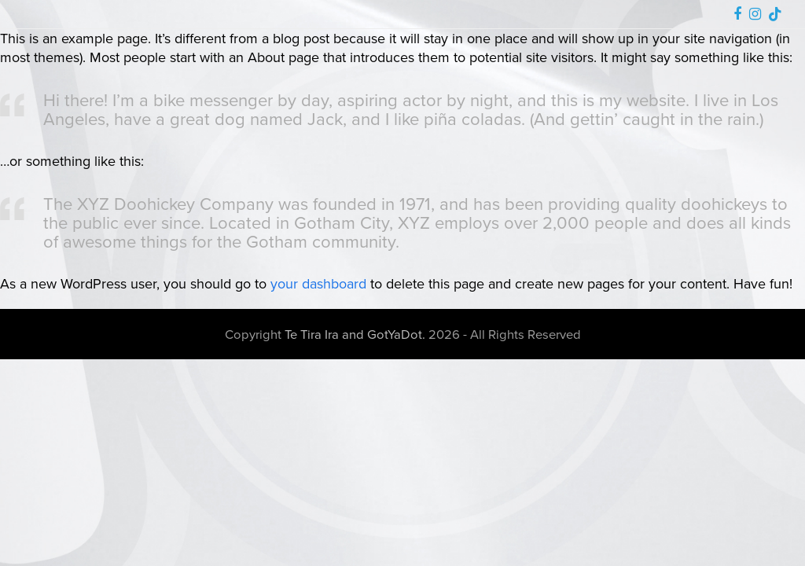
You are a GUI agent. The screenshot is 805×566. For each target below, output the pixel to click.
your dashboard (318, 283)
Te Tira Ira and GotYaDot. (355, 334)
